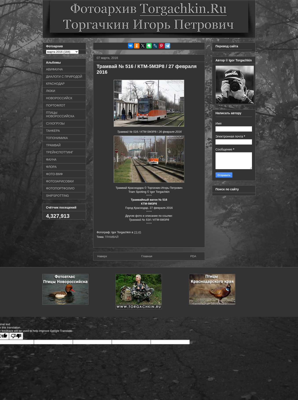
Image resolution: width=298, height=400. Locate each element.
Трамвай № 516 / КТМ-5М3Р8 (149, 219)
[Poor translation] (16, 336)
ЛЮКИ (50, 91)
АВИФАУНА (54, 69)
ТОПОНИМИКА (57, 138)
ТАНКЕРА (53, 130)
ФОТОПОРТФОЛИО (60, 188)
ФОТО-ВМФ (54, 174)
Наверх (102, 256)
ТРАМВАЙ (112, 237)
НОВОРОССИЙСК (59, 98)
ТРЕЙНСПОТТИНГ (59, 152)
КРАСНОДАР (55, 83)
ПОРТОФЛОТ (55, 105)
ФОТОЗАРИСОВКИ (60, 181)
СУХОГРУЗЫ (55, 123)
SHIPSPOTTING (57, 195)
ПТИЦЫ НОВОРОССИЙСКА (60, 114)
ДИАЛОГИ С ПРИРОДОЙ (64, 76)
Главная (146, 256)
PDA (193, 256)
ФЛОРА (51, 167)
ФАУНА (51, 159)
